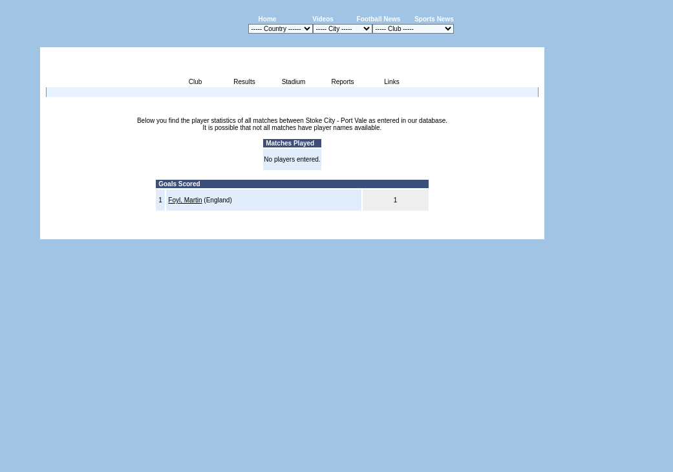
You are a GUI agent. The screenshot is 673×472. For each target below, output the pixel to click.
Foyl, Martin (185, 200)
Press (422, 231)
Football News (379, 19)
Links (391, 81)
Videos (323, 19)
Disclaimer (455, 231)
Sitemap (491, 231)
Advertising (389, 231)
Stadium (294, 81)
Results (244, 81)
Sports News (434, 19)
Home (268, 19)
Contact (522, 231)
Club (195, 81)
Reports (342, 81)
